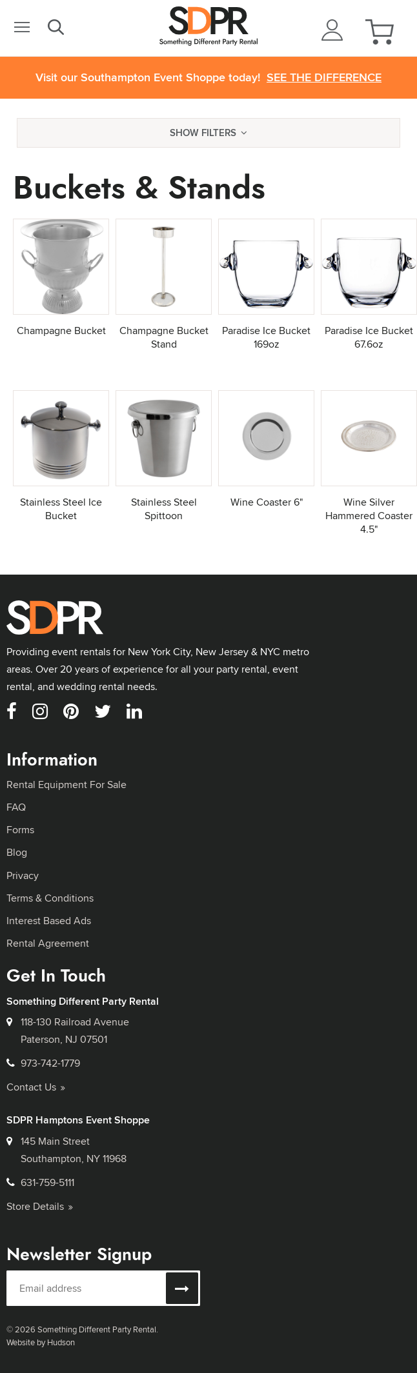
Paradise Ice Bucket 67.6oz (369, 337)
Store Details (39, 1206)
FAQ (16, 807)
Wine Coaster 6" (266, 502)
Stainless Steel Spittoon (164, 509)
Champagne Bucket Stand (163, 337)
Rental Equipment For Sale (66, 784)
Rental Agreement (47, 943)
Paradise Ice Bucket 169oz (266, 337)
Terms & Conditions (50, 898)
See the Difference (324, 78)
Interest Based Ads (48, 920)
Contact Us (35, 1087)
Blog (16, 852)
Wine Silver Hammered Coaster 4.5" (368, 516)
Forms (20, 829)
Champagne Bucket (61, 330)
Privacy (22, 875)
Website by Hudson (40, 1342)
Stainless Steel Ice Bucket (61, 509)
